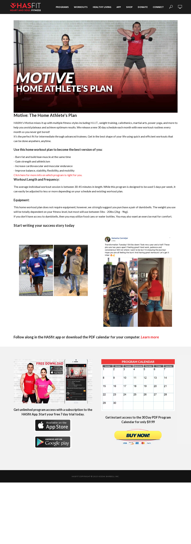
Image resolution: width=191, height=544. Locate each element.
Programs (62, 7)
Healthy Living (102, 7)
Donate (143, 7)
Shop (129, 7)
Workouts (81, 7)
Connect (158, 7)
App (119, 7)
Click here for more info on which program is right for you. (48, 175)
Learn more (150, 337)
